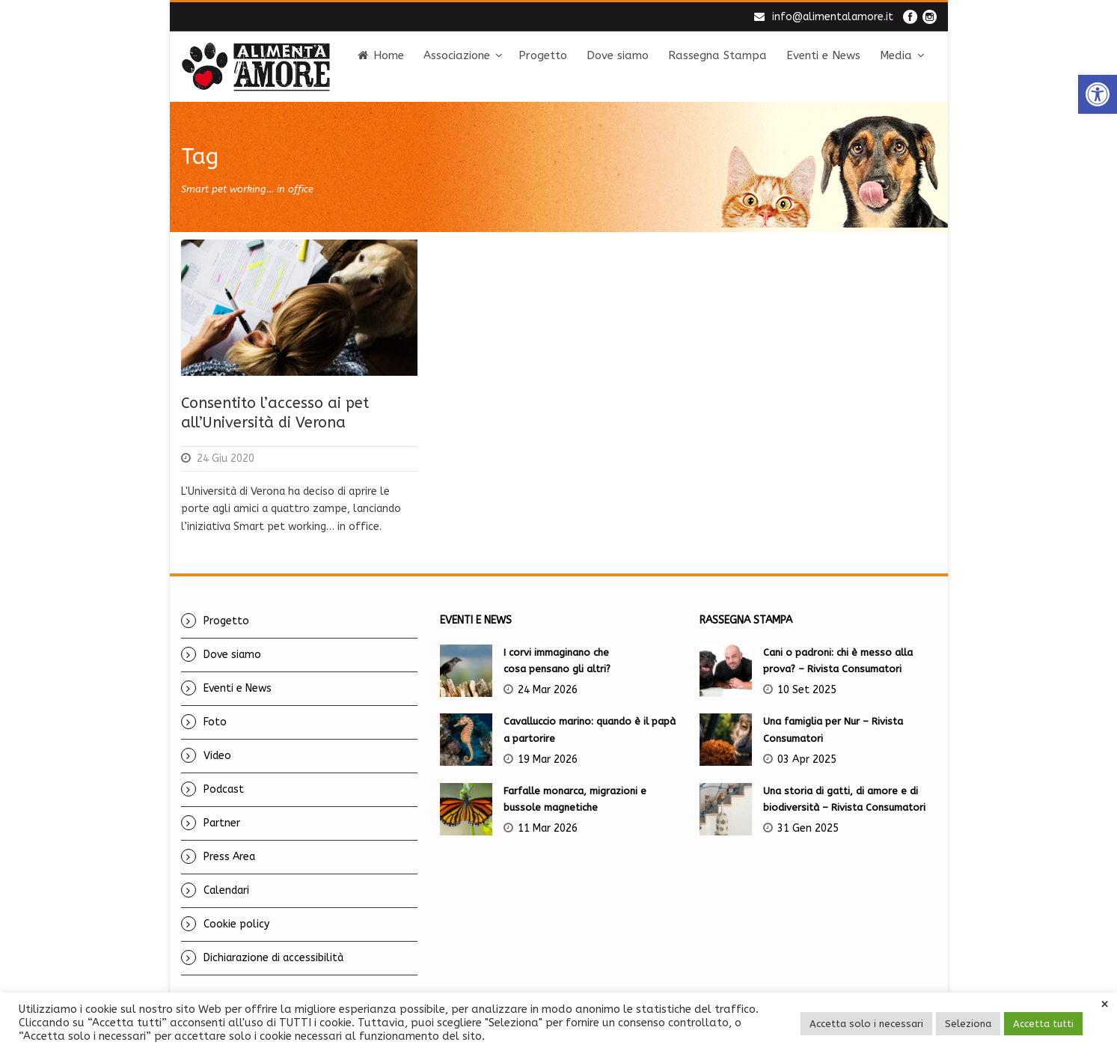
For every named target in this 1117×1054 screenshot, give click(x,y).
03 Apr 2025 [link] (806, 759)
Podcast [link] (223, 789)
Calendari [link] (226, 890)
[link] (1097, 94)
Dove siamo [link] (618, 55)
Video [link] (217, 755)
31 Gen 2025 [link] (808, 828)
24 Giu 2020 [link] (225, 458)
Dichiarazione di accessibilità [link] (273, 957)
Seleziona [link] (968, 1023)
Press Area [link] (229, 856)
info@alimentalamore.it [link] (832, 16)
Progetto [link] (542, 55)
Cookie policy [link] (236, 924)
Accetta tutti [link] (1043, 1023)
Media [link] (896, 55)
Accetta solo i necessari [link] (866, 1023)
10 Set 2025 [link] (806, 689)
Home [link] (381, 55)
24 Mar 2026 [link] (548, 689)
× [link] (1105, 1004)
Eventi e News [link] (823, 55)
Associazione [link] (456, 55)
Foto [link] (215, 722)
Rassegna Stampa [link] (717, 55)
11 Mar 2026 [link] (548, 828)
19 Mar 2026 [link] (548, 759)
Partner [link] (221, 823)
